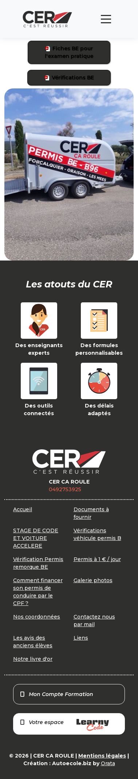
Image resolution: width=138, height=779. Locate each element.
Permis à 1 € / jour (97, 559)
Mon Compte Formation (56, 694)
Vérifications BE (69, 77)
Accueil (22, 509)
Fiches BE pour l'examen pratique (69, 52)
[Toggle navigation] (106, 19)
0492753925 (65, 489)
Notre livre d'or (32, 659)
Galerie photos (93, 580)
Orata (108, 763)
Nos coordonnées (36, 616)
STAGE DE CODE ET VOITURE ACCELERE (35, 538)
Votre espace (64, 725)
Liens (81, 638)
